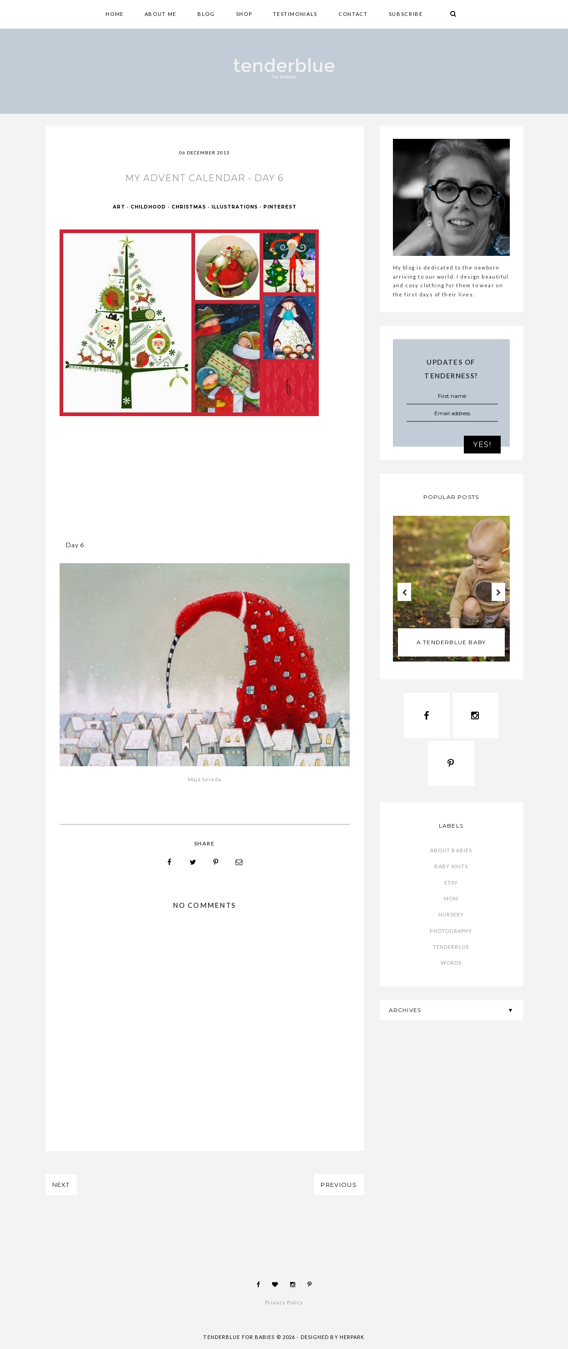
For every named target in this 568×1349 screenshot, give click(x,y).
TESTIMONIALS (295, 14)
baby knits (451, 866)
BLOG (206, 14)
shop (244, 14)
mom (451, 898)
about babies (451, 850)
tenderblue (451, 947)
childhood (148, 207)
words (451, 963)
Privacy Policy (284, 1302)
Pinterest (280, 207)
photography (451, 931)
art (119, 207)
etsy (451, 883)
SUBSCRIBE (406, 14)
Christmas (188, 207)
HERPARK (352, 1337)
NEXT (61, 1184)
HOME (115, 14)
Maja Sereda (204, 779)
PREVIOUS (339, 1184)
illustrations (234, 207)
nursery (451, 914)
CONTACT (353, 14)
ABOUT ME (160, 14)
